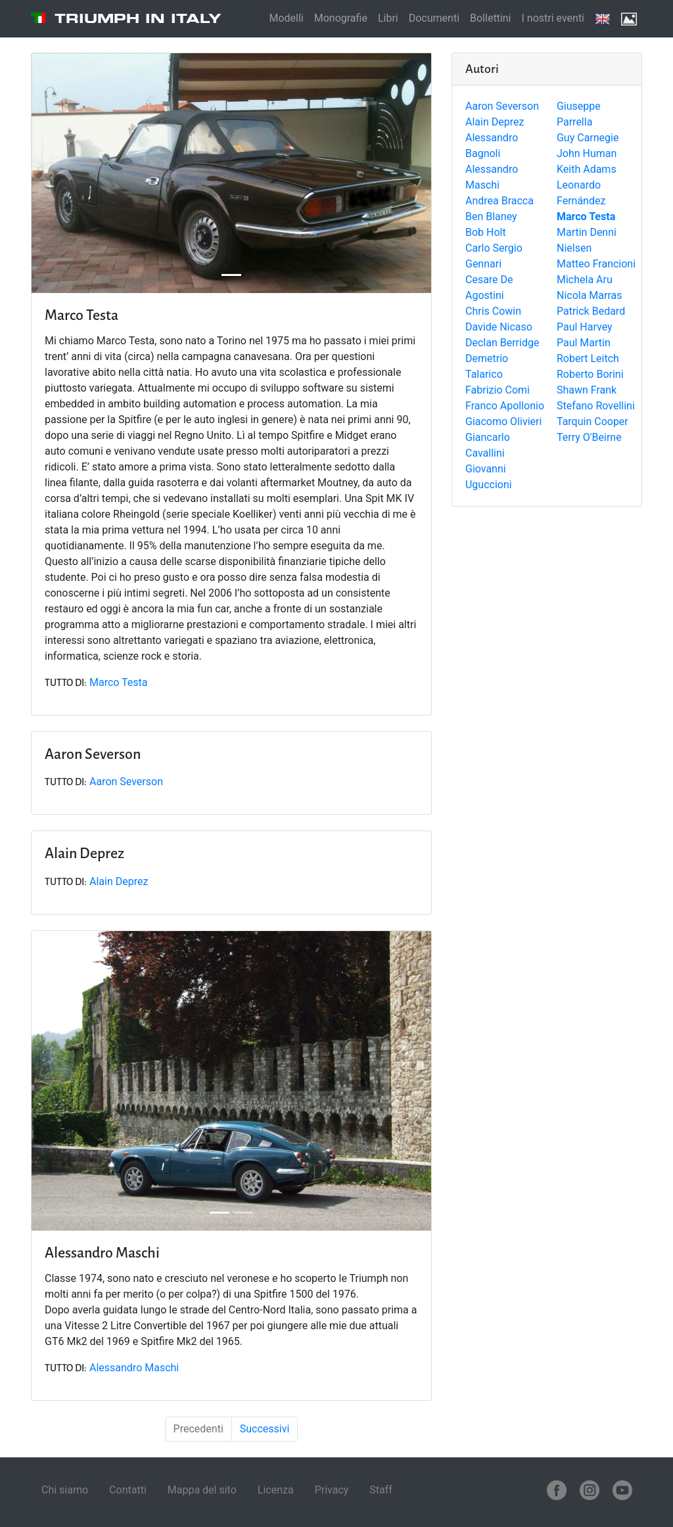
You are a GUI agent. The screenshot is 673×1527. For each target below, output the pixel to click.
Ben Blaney (491, 216)
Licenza (276, 1490)
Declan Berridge (502, 342)
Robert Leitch (588, 358)
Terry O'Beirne (589, 437)
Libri (388, 18)
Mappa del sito (202, 1490)
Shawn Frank (586, 390)
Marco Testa (118, 682)
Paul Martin (584, 342)
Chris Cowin (493, 311)
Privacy (332, 1490)
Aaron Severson (502, 106)
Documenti (434, 18)
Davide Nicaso (498, 327)
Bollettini (490, 18)
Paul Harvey (585, 327)
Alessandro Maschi (134, 1367)
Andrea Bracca (499, 200)
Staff (380, 1490)
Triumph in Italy (138, 18)
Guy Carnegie (587, 137)
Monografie (340, 18)
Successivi (265, 1429)
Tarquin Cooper (592, 421)
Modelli (286, 18)
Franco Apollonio (504, 405)
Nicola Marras (589, 295)
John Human (586, 153)
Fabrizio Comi (497, 390)
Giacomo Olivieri (503, 421)
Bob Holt (485, 232)
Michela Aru (585, 279)
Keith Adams (586, 169)
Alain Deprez (494, 122)
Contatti (128, 1490)
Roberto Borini (590, 374)
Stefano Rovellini (596, 405)
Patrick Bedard (591, 311)
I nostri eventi (552, 18)
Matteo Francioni (596, 264)
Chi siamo (64, 1490)
